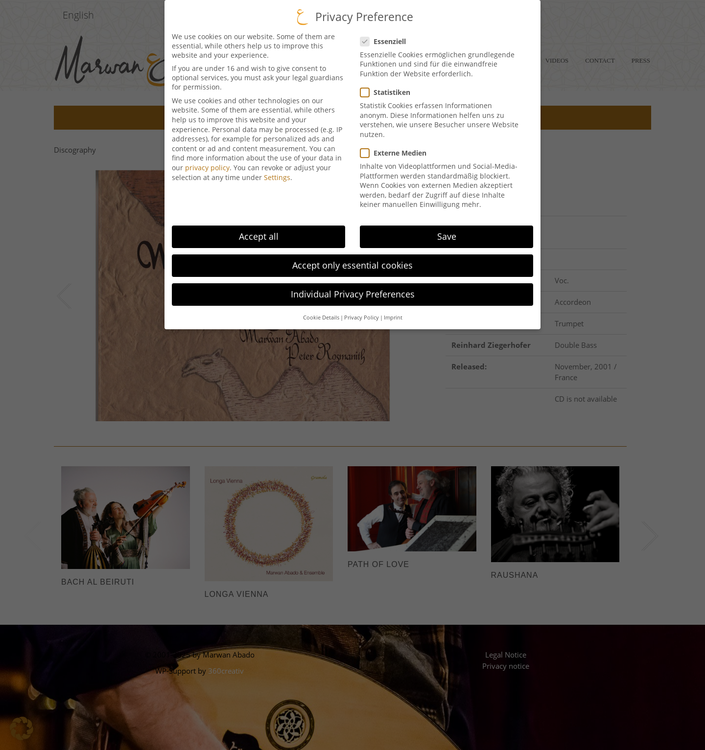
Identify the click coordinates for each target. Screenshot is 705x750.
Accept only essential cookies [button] (352, 254)
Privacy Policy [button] (361, 306)
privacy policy (207, 156)
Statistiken (385, 81)
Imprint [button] (393, 306)
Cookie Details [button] (321, 306)
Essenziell (383, 30)
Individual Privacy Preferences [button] (353, 283)
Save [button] (446, 225)
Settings (277, 166)
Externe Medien (393, 141)
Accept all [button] (259, 225)
